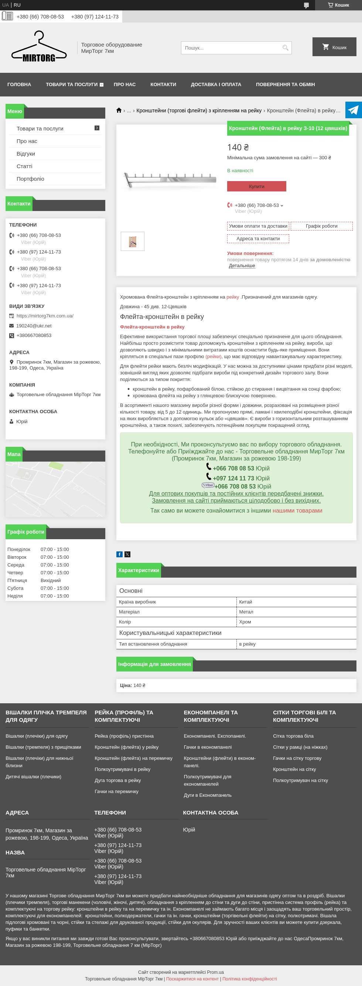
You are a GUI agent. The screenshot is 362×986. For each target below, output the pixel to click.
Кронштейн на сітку (294, 769)
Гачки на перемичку (117, 791)
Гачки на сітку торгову (297, 758)
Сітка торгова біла (293, 736)
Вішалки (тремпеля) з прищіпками (43, 747)
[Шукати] (285, 47)
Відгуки (26, 153)
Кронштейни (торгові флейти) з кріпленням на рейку (199, 110)
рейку (232, 297)
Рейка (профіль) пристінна (124, 736)
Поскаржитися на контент (192, 979)
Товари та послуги (72, 84)
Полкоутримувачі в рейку (122, 769)
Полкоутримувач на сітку (300, 780)
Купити (256, 186)
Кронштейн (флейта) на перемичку (134, 758)
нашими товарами (297, 510)
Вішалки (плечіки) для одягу (37, 736)
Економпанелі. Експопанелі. (215, 736)
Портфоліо (30, 179)
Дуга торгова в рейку (118, 780)
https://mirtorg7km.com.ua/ (45, 316)
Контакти (164, 84)
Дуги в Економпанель (208, 795)
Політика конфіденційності (249, 979)
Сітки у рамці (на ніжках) (300, 747)
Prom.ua (215, 972)
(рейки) (213, 356)
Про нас (125, 84)
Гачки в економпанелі (208, 747)
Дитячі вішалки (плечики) (33, 776)
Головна (19, 84)
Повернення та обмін (285, 84)
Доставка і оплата (216, 84)
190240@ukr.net (34, 326)
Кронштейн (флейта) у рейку (126, 747)
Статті (25, 166)
